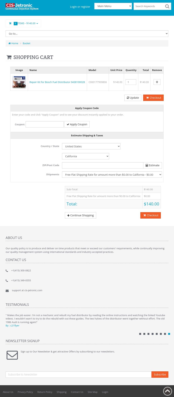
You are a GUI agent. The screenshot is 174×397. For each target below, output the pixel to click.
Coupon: (20, 124)
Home (13, 43)
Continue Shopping (80, 215)
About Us (8, 392)
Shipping (62, 392)
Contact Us (77, 392)
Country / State (50, 146)
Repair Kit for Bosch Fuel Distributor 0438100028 (57, 82)
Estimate (153, 165)
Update (133, 97)
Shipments (52, 174)
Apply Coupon (77, 124)
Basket (26, 43)
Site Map (93, 392)
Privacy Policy (25, 392)
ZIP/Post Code (50, 165)
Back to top (167, 391)
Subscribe (160, 374)
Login (105, 392)
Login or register (80, 6)
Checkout (153, 97)
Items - (23, 23)
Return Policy (44, 392)
